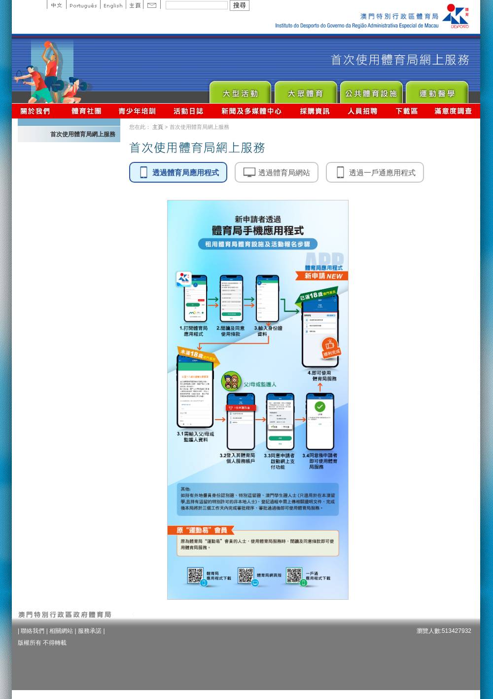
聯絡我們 (32, 630)
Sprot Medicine (436, 89)
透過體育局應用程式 (178, 172)
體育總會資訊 (86, 110)
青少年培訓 (137, 110)
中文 (56, 4)
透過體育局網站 (276, 172)
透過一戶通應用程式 (375, 172)
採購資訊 (314, 110)
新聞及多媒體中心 (251, 110)
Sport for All (305, 89)
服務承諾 (90, 630)
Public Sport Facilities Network (371, 89)
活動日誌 (189, 110)
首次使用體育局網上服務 (82, 134)
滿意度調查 (453, 110)
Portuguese (83, 4)
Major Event (240, 89)
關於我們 (37, 110)
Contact (152, 4)
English (113, 4)
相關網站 (61, 630)
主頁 (134, 4)
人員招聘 (362, 110)
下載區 (406, 110)
